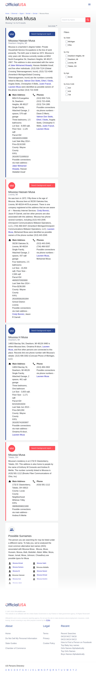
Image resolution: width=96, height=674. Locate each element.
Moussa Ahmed (15, 563)
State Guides (11, 643)
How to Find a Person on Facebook (76, 642)
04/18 (63, 636)
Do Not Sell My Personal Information (21, 638)
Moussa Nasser (40, 571)
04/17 (68, 636)
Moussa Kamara (15, 567)
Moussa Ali (14, 571)
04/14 (68, 639)
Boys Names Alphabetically (72, 654)
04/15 (63, 639)
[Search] (73, 19)
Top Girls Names (68, 651)
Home (8, 633)
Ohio (70, 45)
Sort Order (52, 26)
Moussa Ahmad (40, 575)
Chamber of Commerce (15, 648)
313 (69, 88)
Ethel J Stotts (47, 81)
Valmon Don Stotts (32, 81)
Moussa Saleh (39, 563)
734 (69, 95)
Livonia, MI (72, 63)
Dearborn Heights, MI (76, 56)
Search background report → (42, 34)
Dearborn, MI (73, 59)
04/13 (74, 639)
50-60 (70, 77)
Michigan (71, 41)
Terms (45, 633)
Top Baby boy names (70, 645)
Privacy (46, 638)
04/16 (74, 636)
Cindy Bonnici (43, 211)
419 (69, 91)
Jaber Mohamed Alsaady (21, 65)
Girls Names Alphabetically (72, 648)
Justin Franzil (45, 84)
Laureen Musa (14, 87)
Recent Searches (68, 633)
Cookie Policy (49, 643)
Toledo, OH (72, 66)
